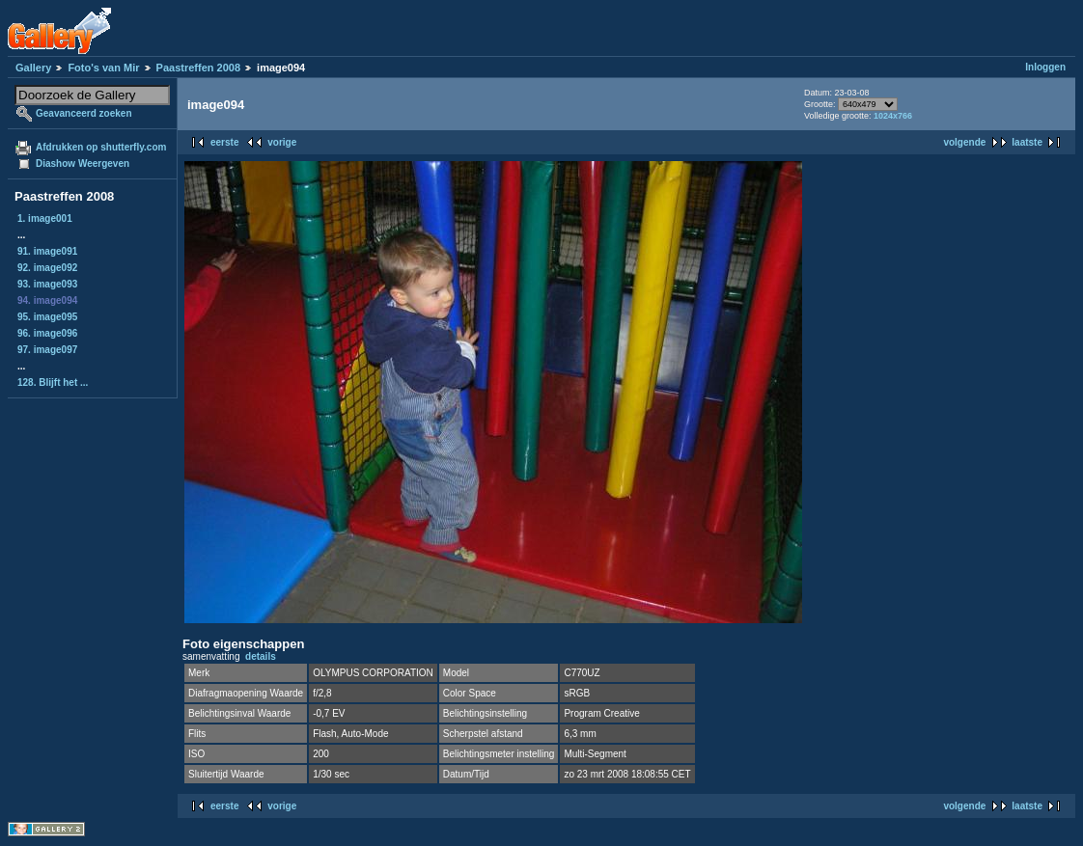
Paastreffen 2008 (198, 67)
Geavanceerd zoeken (84, 113)
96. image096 (47, 333)
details (260, 656)
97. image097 (47, 349)
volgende (964, 142)
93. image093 (47, 284)
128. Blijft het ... (52, 382)
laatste (1027, 142)
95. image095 (47, 317)
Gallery (33, 67)
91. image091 (47, 251)
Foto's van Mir (103, 67)
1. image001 (44, 218)
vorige (281, 142)
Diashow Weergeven (82, 163)
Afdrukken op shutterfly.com (101, 147)
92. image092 (47, 267)
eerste (224, 142)
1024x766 (893, 116)
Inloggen (1045, 67)
